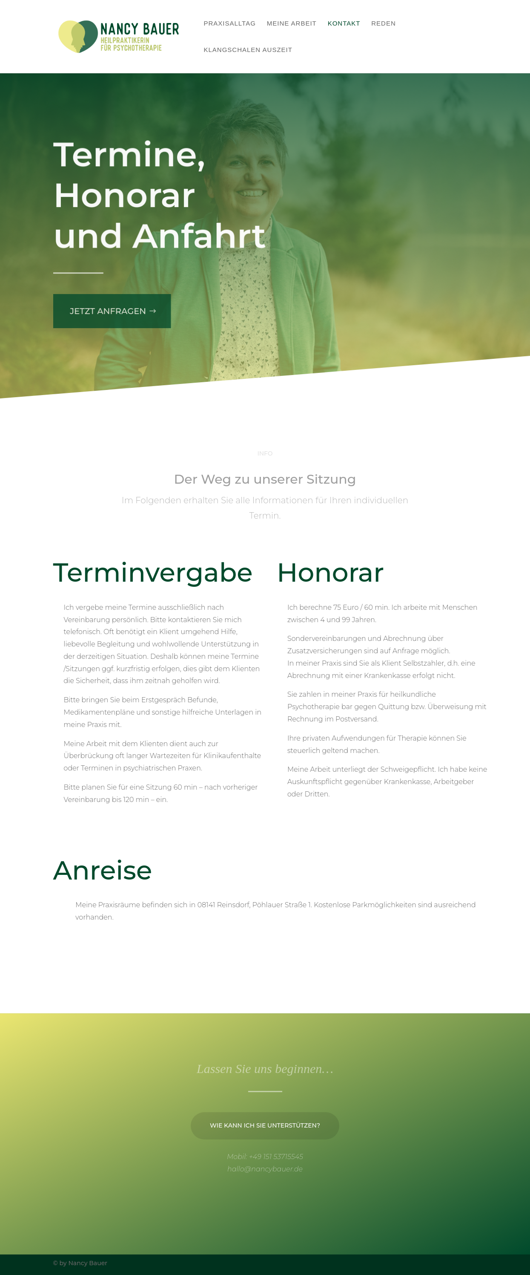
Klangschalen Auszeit (248, 50)
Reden (383, 23)
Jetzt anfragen (106, 304)
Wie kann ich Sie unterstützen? (265, 1141)
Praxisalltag (230, 23)
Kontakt (344, 23)
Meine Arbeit (292, 23)
